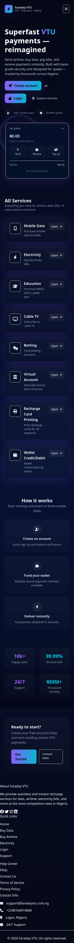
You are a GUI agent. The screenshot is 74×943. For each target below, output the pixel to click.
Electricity (7, 843)
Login (15, 98)
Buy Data (6, 830)
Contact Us (8, 876)
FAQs (3, 870)
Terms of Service (12, 882)
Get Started (20, 756)
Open (56, 226)
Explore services (44, 98)
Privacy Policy (10, 889)
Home (4, 824)
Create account (23, 85)
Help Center (9, 863)
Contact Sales (47, 756)
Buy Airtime (8, 837)
